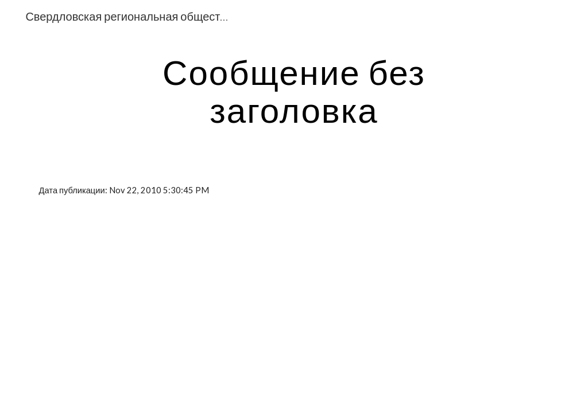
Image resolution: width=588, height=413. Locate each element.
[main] (294, 90)
